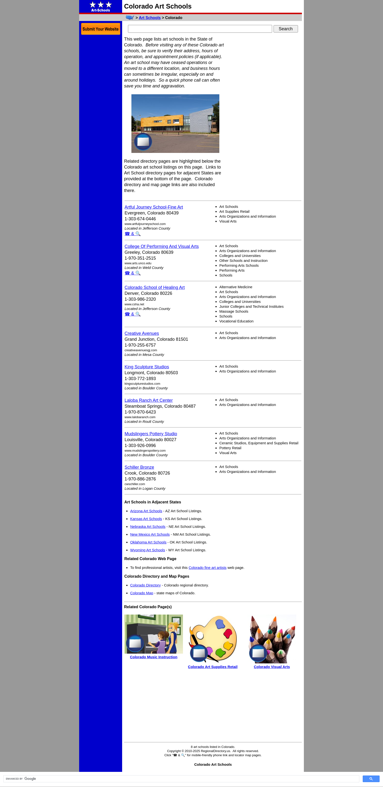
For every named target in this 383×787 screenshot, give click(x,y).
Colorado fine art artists (207, 567)
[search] (181, 779)
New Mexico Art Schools (150, 534)
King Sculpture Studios (147, 366)
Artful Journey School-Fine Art (154, 207)
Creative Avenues (142, 333)
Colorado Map (141, 593)
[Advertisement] (265, 109)
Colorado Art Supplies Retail (213, 667)
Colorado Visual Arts (272, 667)
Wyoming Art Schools (147, 550)
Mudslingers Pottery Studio (151, 433)
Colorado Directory (145, 585)
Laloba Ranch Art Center (149, 400)
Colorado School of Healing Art (155, 287)
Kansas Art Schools (146, 519)
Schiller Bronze (139, 467)
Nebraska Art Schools (147, 526)
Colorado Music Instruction (153, 657)
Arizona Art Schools (146, 511)
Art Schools (150, 18)
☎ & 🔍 (133, 233)
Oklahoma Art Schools (148, 542)
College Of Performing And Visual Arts (162, 246)
